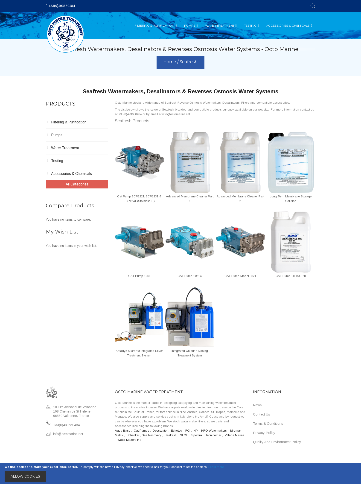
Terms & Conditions (268, 423)
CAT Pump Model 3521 (240, 276)
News (257, 405)
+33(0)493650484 (61, 6)
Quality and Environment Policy (277, 442)
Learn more (216, 467)
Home (170, 61)
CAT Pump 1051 (139, 276)
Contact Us (261, 414)
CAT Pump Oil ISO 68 (291, 276)
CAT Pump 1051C (190, 276)
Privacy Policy (264, 433)
